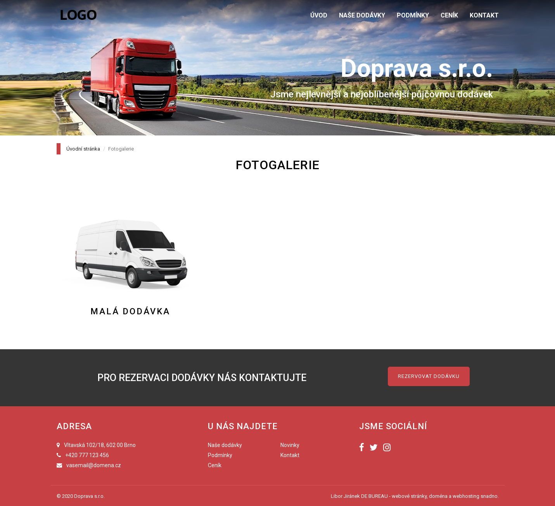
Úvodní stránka (83, 149)
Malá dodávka (130, 311)
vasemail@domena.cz (93, 465)
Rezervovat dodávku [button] (429, 376)
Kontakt (289, 455)
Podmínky (220, 455)
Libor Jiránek (345, 496)
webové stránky (409, 496)
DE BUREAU (374, 496)
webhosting (466, 496)
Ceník (214, 465)
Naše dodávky (225, 445)
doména (438, 496)
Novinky (289, 445)
